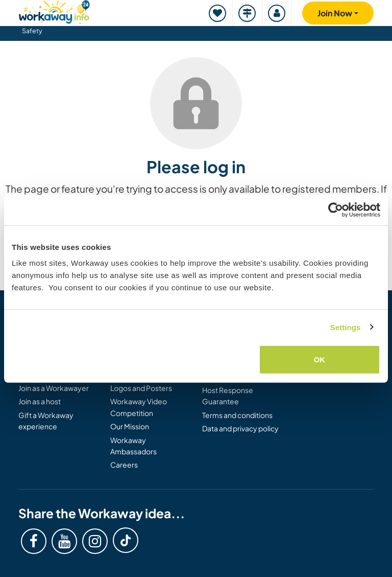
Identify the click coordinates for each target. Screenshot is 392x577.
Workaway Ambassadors (133, 445)
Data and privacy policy (240, 428)
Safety (32, 31)
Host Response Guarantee (227, 395)
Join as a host (39, 401)
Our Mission (129, 426)
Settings (345, 326)
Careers (124, 464)
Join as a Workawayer (53, 388)
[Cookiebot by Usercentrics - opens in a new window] (335, 209)
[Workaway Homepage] (54, 10)
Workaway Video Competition (138, 407)
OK (320, 359)
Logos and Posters (141, 388)
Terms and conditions (237, 415)
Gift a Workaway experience (46, 420)
